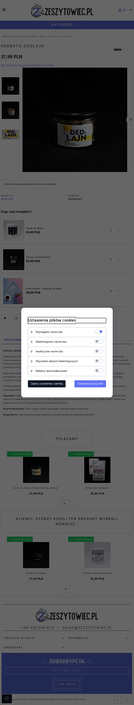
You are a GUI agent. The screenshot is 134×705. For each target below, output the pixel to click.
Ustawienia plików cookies (51, 320)
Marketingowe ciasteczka (50, 341)
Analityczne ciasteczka (48, 351)
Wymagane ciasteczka (48, 332)
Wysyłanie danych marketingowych (56, 361)
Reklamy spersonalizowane (50, 371)
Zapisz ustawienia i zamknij (46, 383)
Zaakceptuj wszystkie (91, 383)
